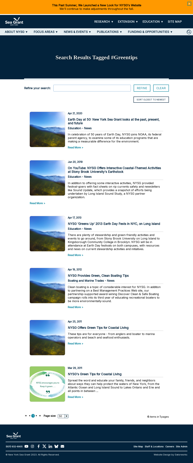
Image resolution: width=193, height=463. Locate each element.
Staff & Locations (154, 446)
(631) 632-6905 (14, 446)
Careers (169, 446)
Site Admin (181, 446)
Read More (74, 147)
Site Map (138, 446)
